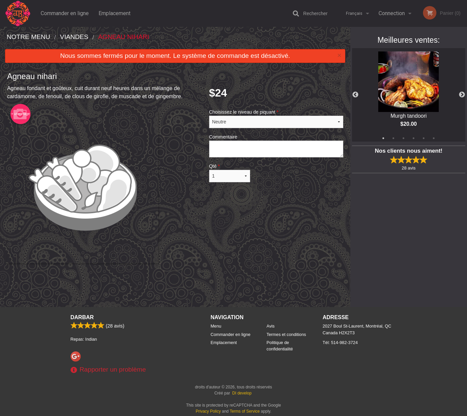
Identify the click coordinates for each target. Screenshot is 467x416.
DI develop (241, 393)
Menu (215, 326)
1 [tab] (383, 138)
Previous (355, 94)
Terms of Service (245, 411)
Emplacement (114, 13)
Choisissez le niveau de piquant (276, 118)
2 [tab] (393, 138)
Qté (229, 172)
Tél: (340, 342)
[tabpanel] (409, 95)
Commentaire (276, 145)
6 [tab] (433, 138)
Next (462, 94)
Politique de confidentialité (280, 345)
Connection (392, 13)
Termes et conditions (286, 334)
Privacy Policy (208, 411)
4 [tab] (413, 138)
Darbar (82, 317)
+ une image (20, 114)
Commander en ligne (65, 13)
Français (354, 13)
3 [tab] (403, 138)
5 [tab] (423, 138)
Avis (271, 326)
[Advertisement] (175, 285)
